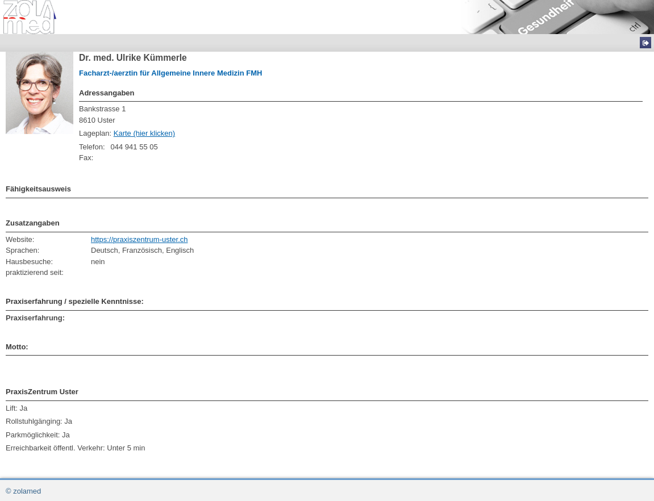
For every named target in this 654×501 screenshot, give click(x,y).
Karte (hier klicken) (144, 133)
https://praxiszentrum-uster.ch (139, 239)
